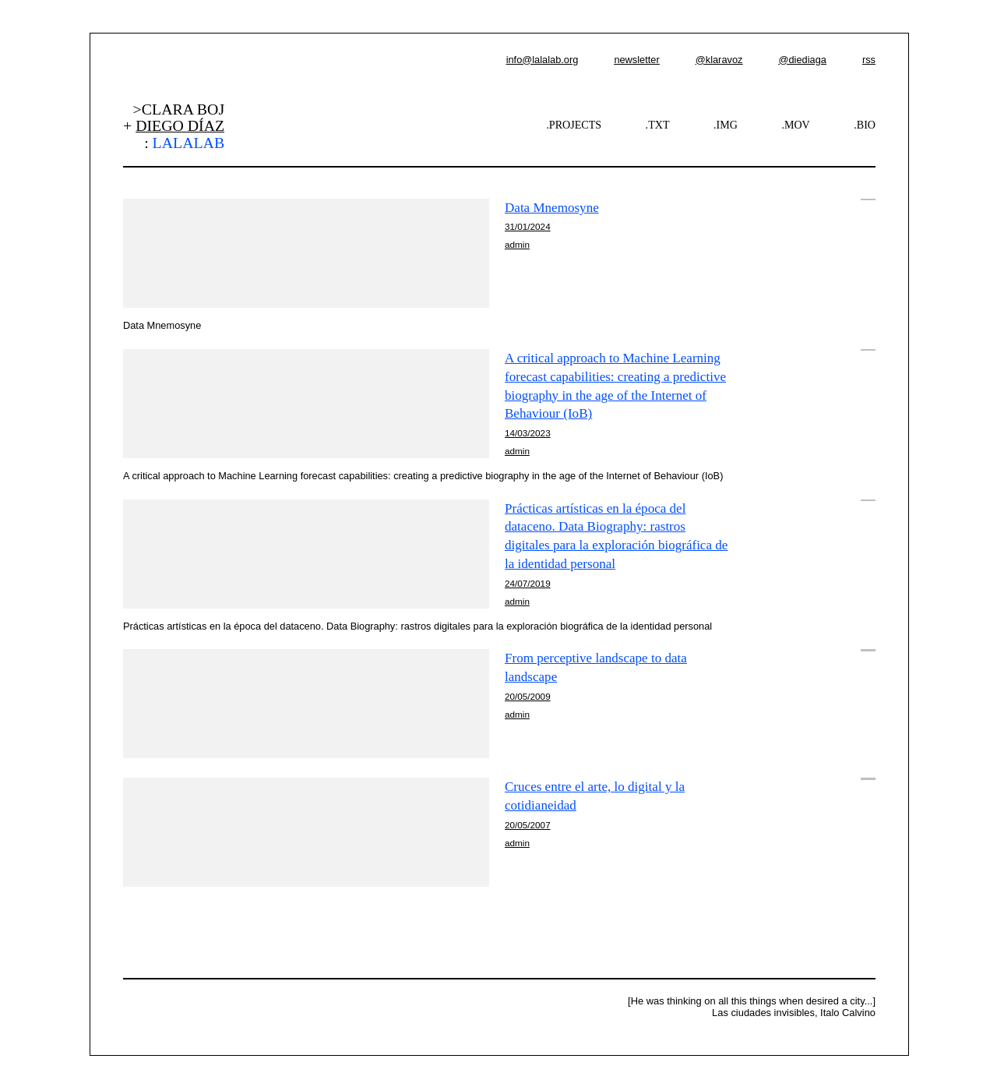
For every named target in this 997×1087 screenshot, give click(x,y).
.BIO (864, 124)
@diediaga (802, 59)
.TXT (658, 124)
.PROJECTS (573, 124)
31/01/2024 (528, 226)
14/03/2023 (528, 433)
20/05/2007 (528, 825)
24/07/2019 (528, 583)
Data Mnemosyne (552, 207)
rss (868, 59)
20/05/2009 (528, 696)
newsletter (636, 59)
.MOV (795, 124)
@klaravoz (719, 59)
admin (517, 244)
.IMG (725, 124)
